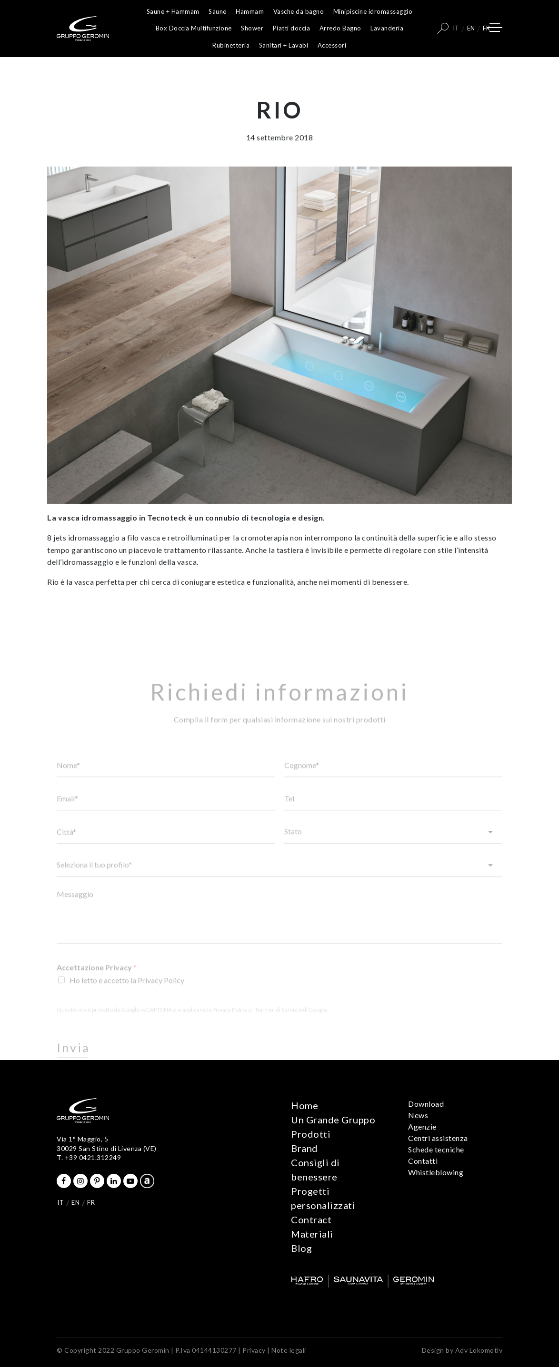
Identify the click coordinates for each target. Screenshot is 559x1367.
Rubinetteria (231, 45)
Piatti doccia (291, 28)
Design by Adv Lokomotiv (462, 1350)
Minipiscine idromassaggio (373, 11)
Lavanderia (386, 28)
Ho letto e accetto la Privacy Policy (127, 994)
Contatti (423, 1160)
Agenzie (422, 1126)
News (418, 1115)
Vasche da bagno (298, 11)
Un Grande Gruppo (333, 1119)
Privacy (254, 1350)
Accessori (332, 45)
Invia (73, 1061)
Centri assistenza (438, 1137)
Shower (252, 28)
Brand (304, 1148)
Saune (218, 11)
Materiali (312, 1233)
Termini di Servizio (278, 1023)
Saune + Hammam (173, 11)
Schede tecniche (436, 1149)
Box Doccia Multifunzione (194, 28)
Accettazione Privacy (97, 981)
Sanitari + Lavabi (284, 45)
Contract (311, 1219)
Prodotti (310, 1134)
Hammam (250, 11)
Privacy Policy (229, 1023)
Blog (301, 1248)
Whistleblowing (435, 1172)
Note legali (288, 1350)
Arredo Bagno (340, 28)
